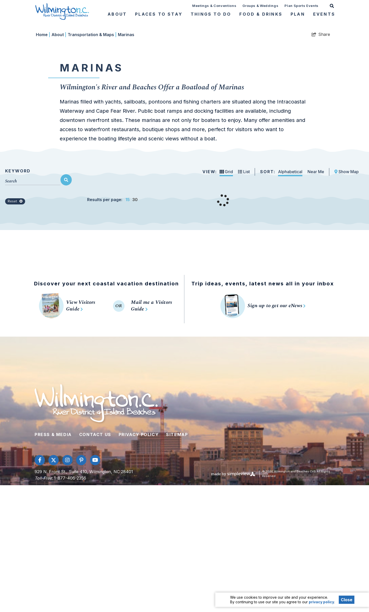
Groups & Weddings (260, 6)
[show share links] (321, 161)
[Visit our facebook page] (40, 587)
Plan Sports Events (301, 6)
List (244, 298)
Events (324, 14)
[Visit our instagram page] (67, 587)
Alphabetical (290, 298)
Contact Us (95, 561)
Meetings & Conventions (214, 6)
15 (128, 326)
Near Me (316, 298)
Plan (298, 14)
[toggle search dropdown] (332, 5)
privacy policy (321, 602)
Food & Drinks (260, 14)
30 (135, 326)
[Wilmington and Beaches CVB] (62, 11)
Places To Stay (158, 14)
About (117, 14)
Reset (15, 328)
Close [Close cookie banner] (346, 599)
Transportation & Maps (92, 161)
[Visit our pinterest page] (81, 587)
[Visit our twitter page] (53, 587)
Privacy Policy (139, 561)
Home (43, 161)
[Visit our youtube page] (95, 587)
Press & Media (53, 561)
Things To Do (211, 14)
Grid (226, 298)
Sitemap (177, 561)
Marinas (126, 161)
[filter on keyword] (66, 306)
